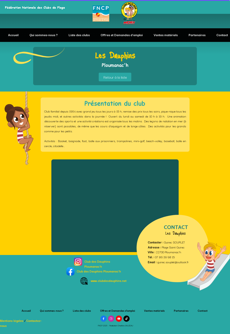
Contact (222, 34)
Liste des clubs (79, 34)
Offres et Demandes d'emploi (122, 34)
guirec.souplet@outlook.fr (173, 262)
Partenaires (197, 34)
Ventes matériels (166, 34)
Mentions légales (11, 320)
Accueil (13, 34)
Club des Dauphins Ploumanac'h (97, 264)
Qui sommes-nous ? (44, 34)
